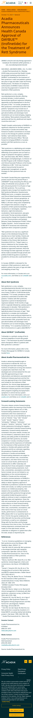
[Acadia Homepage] (8, 3)
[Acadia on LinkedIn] (25, 661)
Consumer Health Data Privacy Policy (7, 674)
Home (3, 9)
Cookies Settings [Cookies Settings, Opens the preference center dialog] (16, 705)
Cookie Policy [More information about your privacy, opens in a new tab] (6, 701)
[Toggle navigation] (31, 3)
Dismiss (29, 680)
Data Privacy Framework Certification (22, 671)
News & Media (20, 2)
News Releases (22, 9)
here (8, 353)
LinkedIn (26, 276)
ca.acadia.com (6, 276)
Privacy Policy (5, 669)
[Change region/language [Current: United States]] (26, 3)
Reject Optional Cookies (16, 710)
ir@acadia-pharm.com (8, 631)
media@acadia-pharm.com (10, 645)
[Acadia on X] (30, 661)
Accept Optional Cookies (16, 715)
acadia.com (5, 397)
